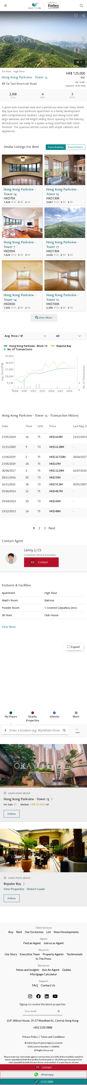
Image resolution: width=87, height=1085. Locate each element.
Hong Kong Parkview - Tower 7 (20, 244)
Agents (43, 938)
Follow (12, 814)
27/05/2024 (9, 436)
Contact (43, 1067)
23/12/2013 (9, 511)
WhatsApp (44, 1074)
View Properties (14, 889)
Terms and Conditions (53, 1036)
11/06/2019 (9, 456)
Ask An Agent (50, 969)
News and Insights (27, 969)
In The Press (43, 958)
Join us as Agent (54, 943)
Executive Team (30, 954)
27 (79, 62)
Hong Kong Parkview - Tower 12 (62, 297)
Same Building (55, 147)
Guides (66, 969)
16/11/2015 (9, 484)
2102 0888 (43, 1081)
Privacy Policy (30, 1036)
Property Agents (53, 954)
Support (43, 981)
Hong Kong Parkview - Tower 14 (20, 191)
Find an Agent (32, 943)
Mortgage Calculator (43, 974)
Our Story (11, 954)
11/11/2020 (9, 446)
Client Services (44, 927)
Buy (10, 932)
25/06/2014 (9, 491)
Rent (19, 932)
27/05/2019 (9, 463)
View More (9, 627)
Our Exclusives (34, 932)
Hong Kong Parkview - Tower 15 (62, 191)
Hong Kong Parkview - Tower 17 (62, 244)
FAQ (35, 985)
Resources (43, 965)
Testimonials (74, 954)
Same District (75, 147)
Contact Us (48, 985)
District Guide (36, 889)
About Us (44, 949)
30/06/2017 (9, 470)
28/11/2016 (9, 477)
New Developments (66, 932)
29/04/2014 (9, 501)
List (48, 932)
